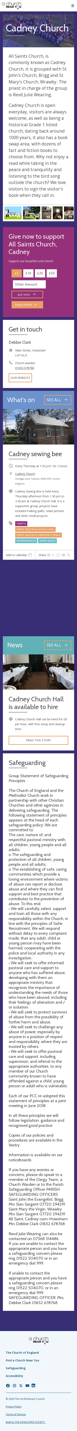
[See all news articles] (57, 645)
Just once (27, 294)
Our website (20, 378)
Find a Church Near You (22, 1360)
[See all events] (57, 400)
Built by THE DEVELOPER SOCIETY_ (26, 1422)
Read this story (38, 740)
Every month (26, 305)
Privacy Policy (13, 1406)
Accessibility (14, 1376)
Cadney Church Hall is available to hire (36, 703)
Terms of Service (16, 1414)
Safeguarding (15, 1368)
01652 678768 (24, 368)
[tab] (19, 555)
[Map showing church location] (38, 598)
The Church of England (22, 1353)
